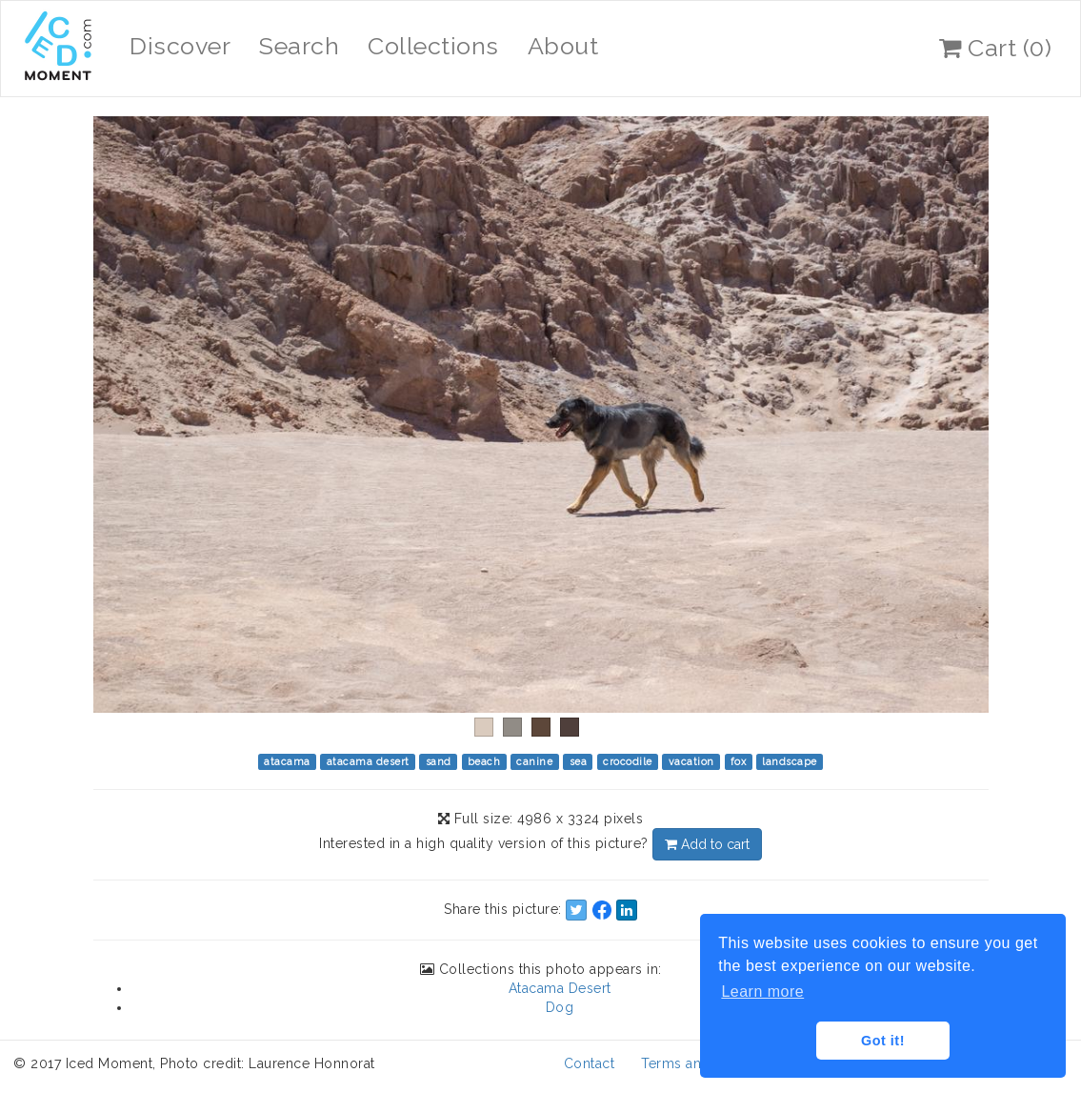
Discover (180, 45)
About (563, 45)
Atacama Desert (560, 988)
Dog (560, 1007)
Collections (433, 45)
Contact (589, 1063)
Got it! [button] (883, 1040)
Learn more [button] (762, 991)
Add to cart (707, 844)
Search (299, 45)
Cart (995, 47)
